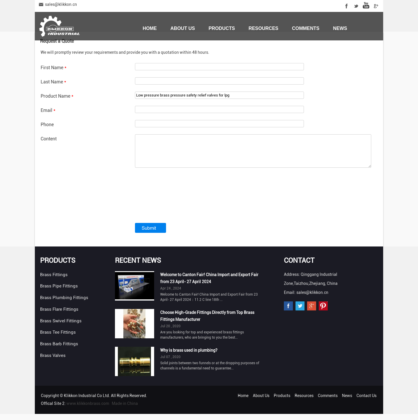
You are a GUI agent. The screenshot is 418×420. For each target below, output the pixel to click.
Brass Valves (53, 361)
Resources (263, 28)
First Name (53, 67)
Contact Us (158, 48)
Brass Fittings (54, 280)
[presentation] (179, 206)
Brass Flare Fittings (59, 315)
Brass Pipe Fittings (59, 292)
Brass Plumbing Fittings (64, 303)
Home (150, 28)
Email (48, 110)
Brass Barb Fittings (59, 350)
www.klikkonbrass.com (87, 409)
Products (222, 28)
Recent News (138, 266)
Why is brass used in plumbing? (188, 356)
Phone (47, 124)
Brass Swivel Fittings (61, 327)
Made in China (125, 409)
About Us (182, 28)
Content (49, 139)
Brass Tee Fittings (58, 338)
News (340, 28)
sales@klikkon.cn (61, 4)
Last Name (53, 82)
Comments (305, 28)
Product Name (57, 96)
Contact (299, 266)
